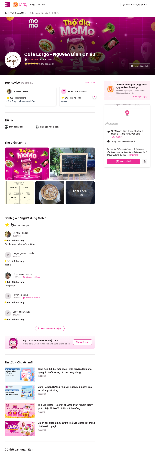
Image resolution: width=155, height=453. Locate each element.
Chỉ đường (116, 137)
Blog (32, 4)
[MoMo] (6, 13)
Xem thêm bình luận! (49, 328)
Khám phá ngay (140, 96)
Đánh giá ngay (83, 342)
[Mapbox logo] (111, 123)
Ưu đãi (41, 4)
